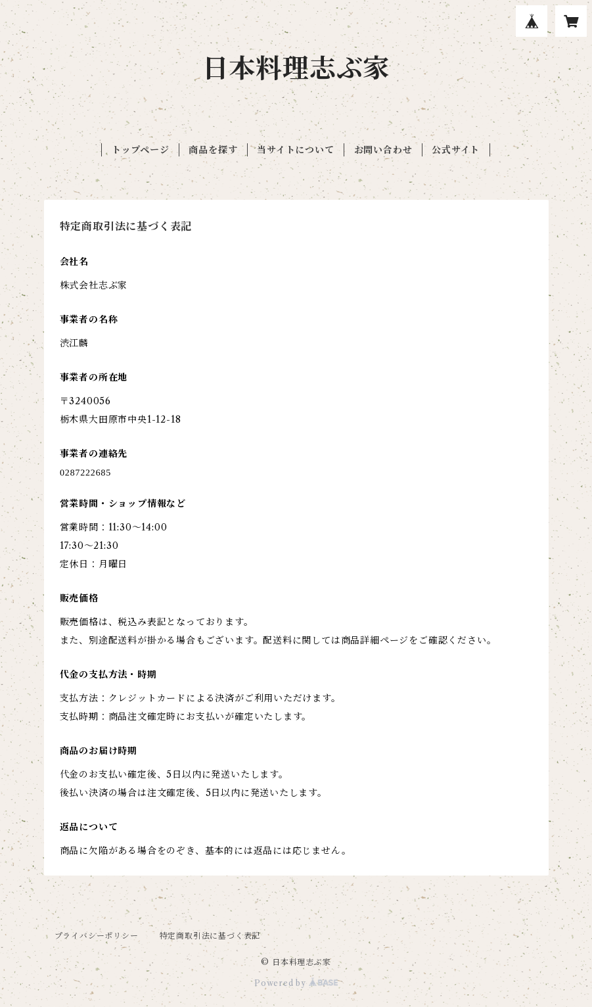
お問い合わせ (383, 150)
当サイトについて (295, 150)
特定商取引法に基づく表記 (210, 936)
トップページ (141, 150)
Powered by (296, 983)
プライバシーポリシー (97, 936)
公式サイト (456, 150)
